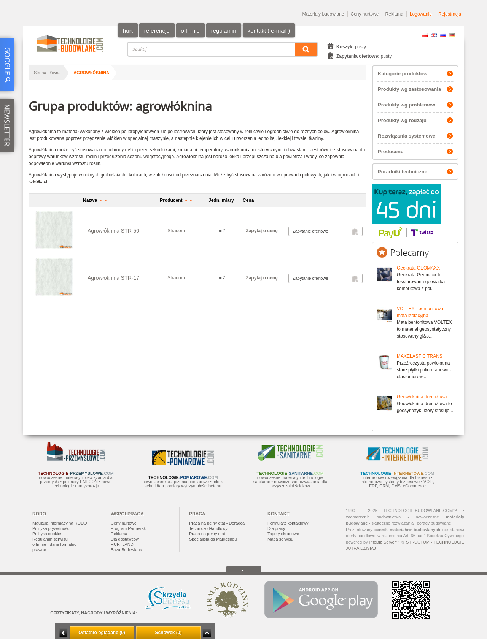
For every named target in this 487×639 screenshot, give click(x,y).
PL (425, 35)
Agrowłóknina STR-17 (113, 278)
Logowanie (421, 14)
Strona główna (47, 72)
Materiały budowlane (323, 14)
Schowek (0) (168, 632)
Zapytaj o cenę (261, 230)
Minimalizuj (63, 633)
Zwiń (206, 633)
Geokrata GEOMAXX (418, 268)
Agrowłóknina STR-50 (113, 231)
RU (443, 35)
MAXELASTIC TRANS (419, 356)
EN (434, 35)
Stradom (176, 230)
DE (452, 35)
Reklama (394, 14)
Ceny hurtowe (365, 14)
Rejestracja (449, 14)
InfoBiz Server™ (384, 542)
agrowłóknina (91, 72)
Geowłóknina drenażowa (422, 397)
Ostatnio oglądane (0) (101, 632)
